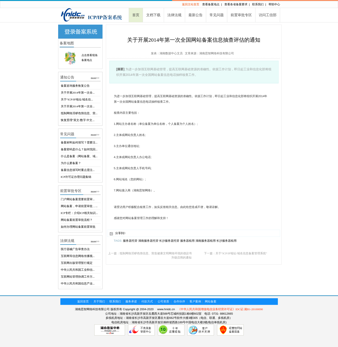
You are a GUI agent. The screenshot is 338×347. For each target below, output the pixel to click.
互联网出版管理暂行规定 (77, 263)
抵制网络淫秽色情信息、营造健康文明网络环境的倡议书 (156, 253)
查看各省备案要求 (235, 4)
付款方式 (147, 301)
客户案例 (195, 301)
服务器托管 (130, 240)
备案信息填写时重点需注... (78, 170)
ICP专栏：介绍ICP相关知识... (79, 213)
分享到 (119, 233)
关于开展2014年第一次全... (78, 92)
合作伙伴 (179, 301)
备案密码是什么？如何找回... (79, 149)
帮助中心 (274, 4)
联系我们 (258, 4)
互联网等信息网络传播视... (78, 256)
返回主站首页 (190, 4)
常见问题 (217, 15)
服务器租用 (187, 240)
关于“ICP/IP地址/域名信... (77, 99)
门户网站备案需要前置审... (78, 199)
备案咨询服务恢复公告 (75, 85)
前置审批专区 (241, 15)
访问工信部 (268, 15)
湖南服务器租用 (206, 240)
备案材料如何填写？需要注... (79, 142)
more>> (95, 78)
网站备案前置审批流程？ (77, 220)
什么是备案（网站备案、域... (79, 156)
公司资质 (163, 301)
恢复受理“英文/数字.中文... (78, 120)
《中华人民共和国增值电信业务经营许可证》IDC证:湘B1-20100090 (220, 309)
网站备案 (210, 301)
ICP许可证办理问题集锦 (76, 176)
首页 (135, 15)
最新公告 (195, 15)
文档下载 (153, 15)
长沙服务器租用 (226, 240)
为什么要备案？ (71, 163)
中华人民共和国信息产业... (78, 283)
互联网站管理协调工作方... (78, 276)
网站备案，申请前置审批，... (79, 206)
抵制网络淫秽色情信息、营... (79, 113)
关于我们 (99, 301)
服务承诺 (131, 301)
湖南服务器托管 (148, 240)
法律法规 (174, 15)
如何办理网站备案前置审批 (78, 226)
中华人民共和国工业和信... (78, 269)
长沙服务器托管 (169, 240)
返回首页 (83, 301)
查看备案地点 (210, 4)
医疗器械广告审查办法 (75, 249)
